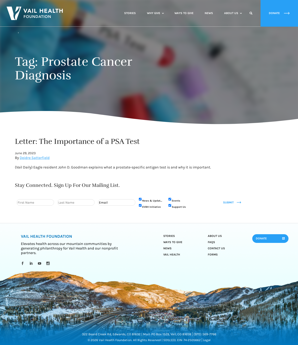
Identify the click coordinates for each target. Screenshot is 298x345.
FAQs (211, 242)
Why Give (153, 13)
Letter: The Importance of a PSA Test (77, 141)
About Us (231, 13)
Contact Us (216, 248)
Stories (130, 13)
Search (251, 17)
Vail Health (171, 254)
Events (176, 200)
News (209, 13)
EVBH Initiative (151, 206)
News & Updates (152, 200)
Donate (261, 238)
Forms (213, 254)
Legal (206, 340)
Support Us (179, 206)
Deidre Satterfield (35, 157)
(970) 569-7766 (204, 334)
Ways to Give (183, 13)
